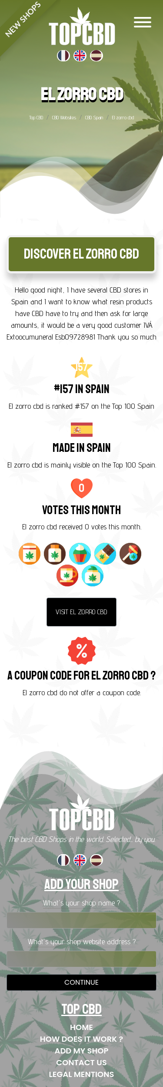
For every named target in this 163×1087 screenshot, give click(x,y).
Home (81, 1027)
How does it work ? (81, 1038)
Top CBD (36, 117)
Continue (81, 982)
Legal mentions (81, 1074)
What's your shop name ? (81, 902)
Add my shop (82, 1050)
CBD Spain (94, 117)
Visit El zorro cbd (81, 612)
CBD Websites (64, 117)
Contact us (81, 1062)
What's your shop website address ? (82, 941)
